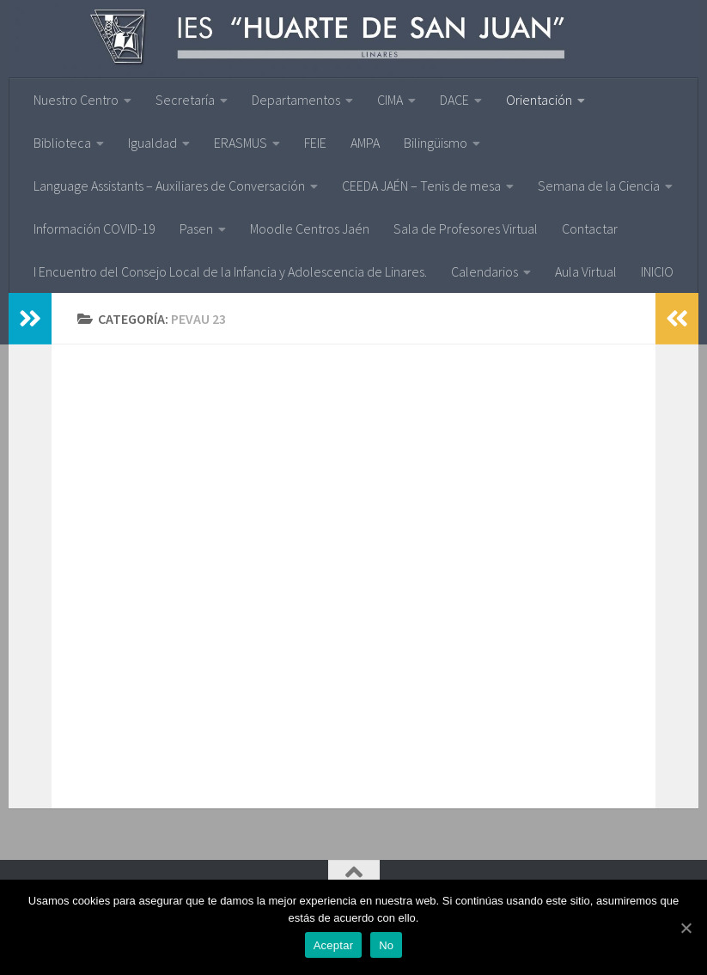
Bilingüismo (435, 142)
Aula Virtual (586, 271)
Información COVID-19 (94, 228)
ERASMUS (240, 142)
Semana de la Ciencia (599, 185)
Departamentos (296, 99)
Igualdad (152, 142)
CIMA (390, 99)
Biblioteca (62, 142)
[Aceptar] (685, 927)
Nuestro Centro (76, 99)
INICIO (657, 271)
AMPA (365, 142)
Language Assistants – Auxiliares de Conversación (169, 185)
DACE (454, 99)
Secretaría (185, 99)
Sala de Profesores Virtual (465, 228)
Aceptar (334, 945)
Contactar (590, 228)
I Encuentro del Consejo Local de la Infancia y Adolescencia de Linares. (230, 271)
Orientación (539, 99)
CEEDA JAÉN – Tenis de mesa (421, 185)
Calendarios (484, 271)
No (386, 945)
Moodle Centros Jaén (309, 228)
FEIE (315, 142)
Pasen (196, 228)
